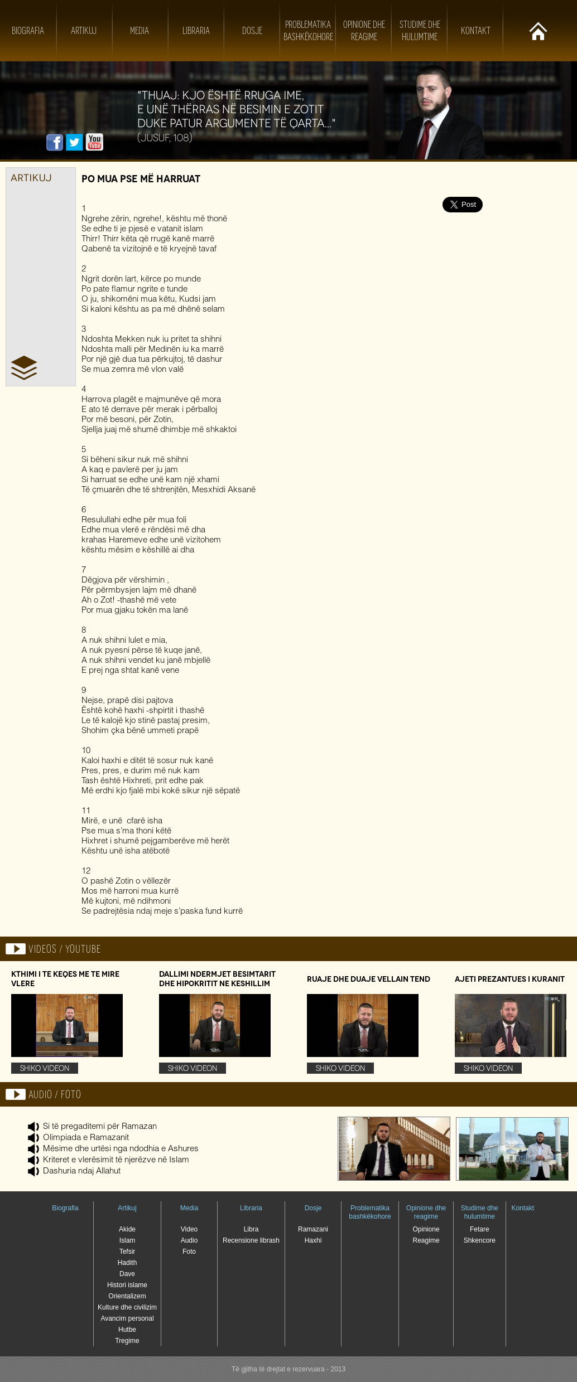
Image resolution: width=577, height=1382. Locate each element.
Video (189, 1229)
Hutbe (127, 1329)
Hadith (127, 1263)
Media (139, 31)
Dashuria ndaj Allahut (82, 1171)
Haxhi (313, 1240)
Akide (127, 1229)
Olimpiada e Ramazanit (86, 1138)
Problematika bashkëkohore (370, 1212)
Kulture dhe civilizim (127, 1307)
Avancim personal (126, 1318)
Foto (189, 1251)
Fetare (479, 1229)
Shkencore (480, 1240)
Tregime (127, 1341)
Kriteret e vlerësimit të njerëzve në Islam (116, 1160)
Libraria (196, 31)
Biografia (28, 31)
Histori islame (127, 1285)
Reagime (426, 1240)
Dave (127, 1274)
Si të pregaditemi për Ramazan (100, 1127)
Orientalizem (127, 1296)
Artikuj (84, 31)
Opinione (426, 1229)
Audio (189, 1240)
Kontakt (476, 31)
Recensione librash (251, 1240)
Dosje (252, 31)
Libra (251, 1229)
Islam (127, 1240)
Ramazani (313, 1229)
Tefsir (127, 1251)
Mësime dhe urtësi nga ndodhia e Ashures (121, 1149)
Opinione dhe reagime (426, 1212)
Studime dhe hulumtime (479, 1212)
